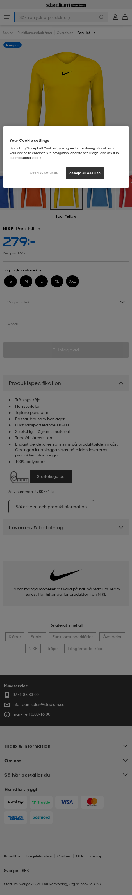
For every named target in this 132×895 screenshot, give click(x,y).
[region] (66, 157)
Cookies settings (44, 173)
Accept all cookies (85, 173)
